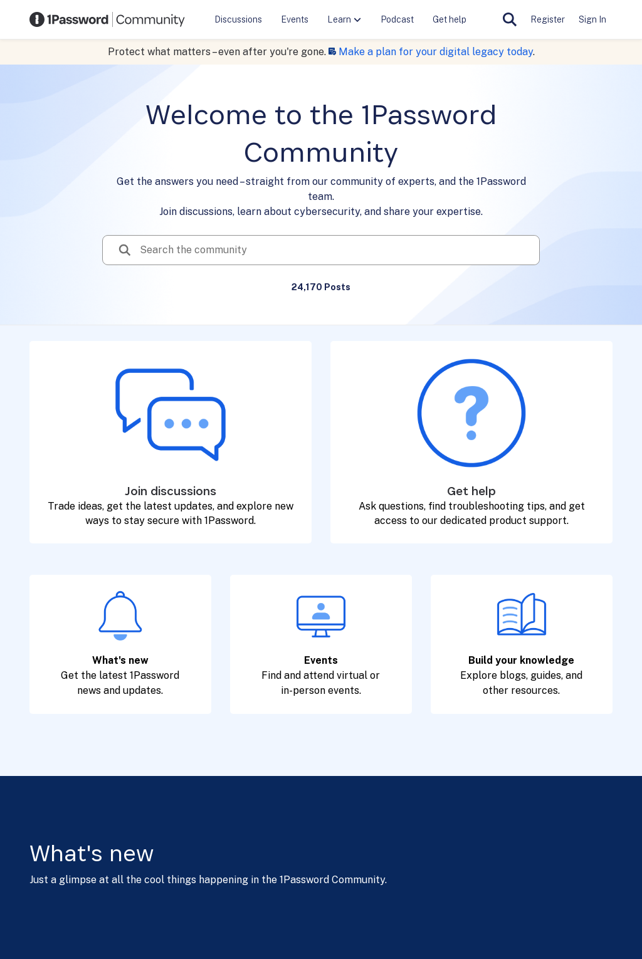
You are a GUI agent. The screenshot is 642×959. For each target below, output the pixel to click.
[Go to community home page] (107, 19)
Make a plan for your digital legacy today (436, 52)
